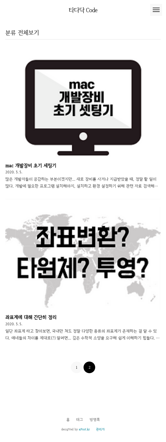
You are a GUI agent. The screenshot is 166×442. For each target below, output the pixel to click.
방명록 (95, 419)
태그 (79, 419)
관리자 (100, 429)
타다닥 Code (83, 10)
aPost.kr (84, 429)
